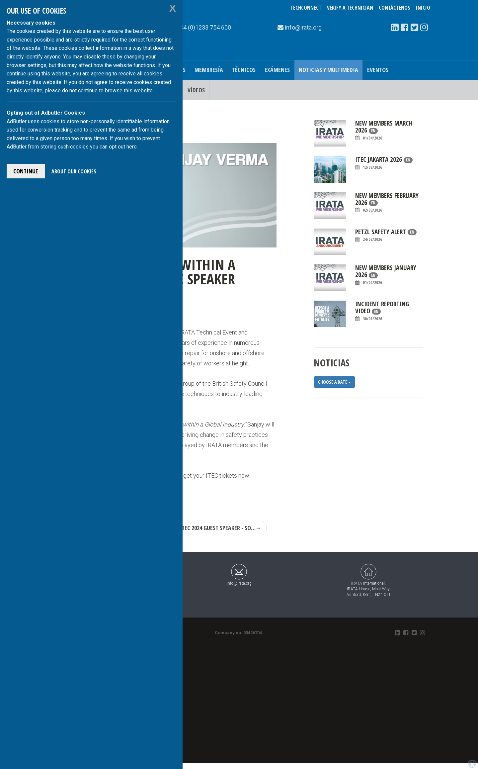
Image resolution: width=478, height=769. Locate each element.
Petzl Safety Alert (386, 235)
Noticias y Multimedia (328, 70)
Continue (25, 171)
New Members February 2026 (387, 202)
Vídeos (196, 90)
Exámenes (277, 70)
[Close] (472, 764)
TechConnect (305, 7)
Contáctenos (394, 7)
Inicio (423, 7)
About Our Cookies (73, 171)
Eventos (377, 70)
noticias (332, 362)
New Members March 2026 (383, 130)
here (131, 147)
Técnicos (244, 70)
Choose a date (334, 382)
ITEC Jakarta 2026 (384, 163)
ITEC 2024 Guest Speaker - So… (221, 528)
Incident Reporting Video (382, 311)
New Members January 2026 (385, 274)
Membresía (209, 70)
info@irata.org (239, 574)
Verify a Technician (350, 7)
